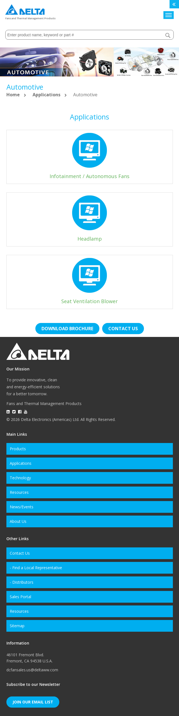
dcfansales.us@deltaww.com (32, 669)
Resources (19, 492)
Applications (47, 95)
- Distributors (21, 582)
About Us (18, 521)
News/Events (21, 506)
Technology (20, 477)
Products (18, 448)
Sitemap (17, 625)
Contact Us (20, 553)
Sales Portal (20, 596)
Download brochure (67, 328)
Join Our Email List (33, 702)
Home (13, 95)
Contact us (123, 328)
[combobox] (89, 35)
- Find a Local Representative (36, 567)
